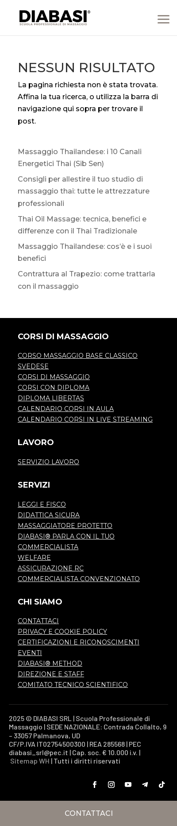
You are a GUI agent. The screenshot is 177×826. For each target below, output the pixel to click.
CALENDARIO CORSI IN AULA (66, 409)
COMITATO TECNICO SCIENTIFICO (73, 685)
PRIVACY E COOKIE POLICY (62, 632)
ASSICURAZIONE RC (51, 568)
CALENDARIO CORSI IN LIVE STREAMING (85, 419)
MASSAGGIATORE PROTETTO (65, 526)
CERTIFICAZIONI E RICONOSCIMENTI (78, 642)
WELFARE (34, 558)
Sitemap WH (30, 760)
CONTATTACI (38, 621)
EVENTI (30, 653)
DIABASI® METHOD (50, 663)
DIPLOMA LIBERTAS (51, 398)
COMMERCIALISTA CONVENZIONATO (79, 579)
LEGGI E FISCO (42, 504)
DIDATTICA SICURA (49, 515)
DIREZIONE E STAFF (51, 674)
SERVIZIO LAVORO (48, 462)
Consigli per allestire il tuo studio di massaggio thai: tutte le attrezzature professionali (84, 191)
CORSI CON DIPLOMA (53, 388)
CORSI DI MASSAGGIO (54, 377)
